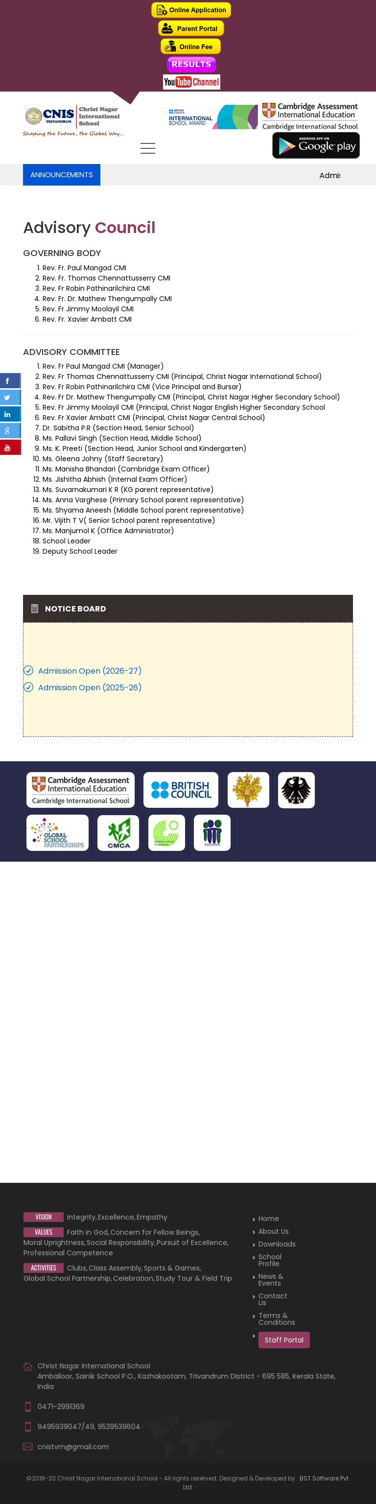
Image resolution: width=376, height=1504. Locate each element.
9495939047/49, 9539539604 (89, 1427)
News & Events (270, 1279)
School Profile (270, 1260)
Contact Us (272, 1299)
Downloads (277, 1244)
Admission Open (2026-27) (90, 671)
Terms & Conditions (276, 1319)
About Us (273, 1231)
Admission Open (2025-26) (90, 687)
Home (268, 1218)
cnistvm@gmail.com (73, 1447)
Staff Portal (284, 1340)
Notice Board (75, 608)
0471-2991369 (61, 1406)
